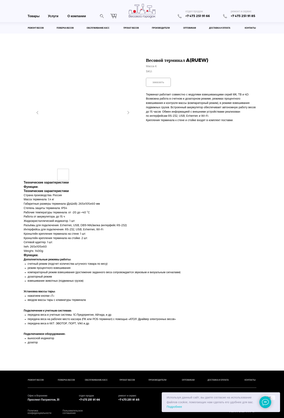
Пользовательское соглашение (73, 412)
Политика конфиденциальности (39, 412)
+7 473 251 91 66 (197, 16)
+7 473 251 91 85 (243, 16)
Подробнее (174, 406)
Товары (34, 16)
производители (161, 28)
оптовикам (189, 28)
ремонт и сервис (241, 11)
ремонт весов (36, 28)
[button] (102, 16)
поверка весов (65, 28)
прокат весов (131, 28)
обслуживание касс (98, 28)
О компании (76, 16)
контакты (250, 28)
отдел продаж (194, 11)
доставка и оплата (219, 28)
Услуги (53, 16)
